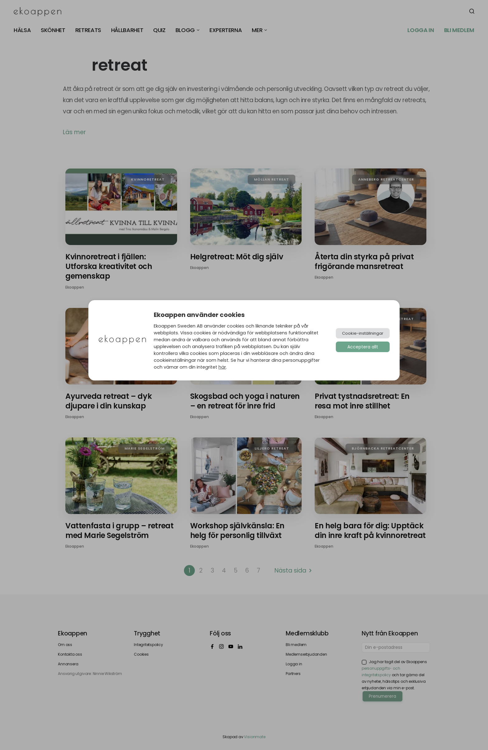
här (222, 367)
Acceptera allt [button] (362, 347)
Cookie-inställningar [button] (362, 333)
